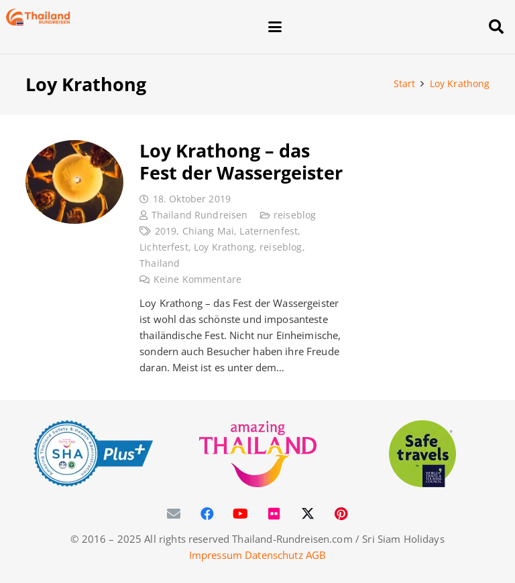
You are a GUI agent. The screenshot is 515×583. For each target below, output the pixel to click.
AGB (316, 555)
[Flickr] (274, 514)
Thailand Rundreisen (199, 215)
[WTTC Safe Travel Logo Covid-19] (422, 453)
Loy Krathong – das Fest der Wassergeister (241, 161)
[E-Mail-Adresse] (173, 514)
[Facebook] (207, 514)
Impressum (215, 555)
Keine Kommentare (197, 279)
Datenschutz (274, 555)
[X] (308, 514)
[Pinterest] (341, 514)
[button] (369, 27)
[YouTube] (241, 514)
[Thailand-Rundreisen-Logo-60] (38, 17)
